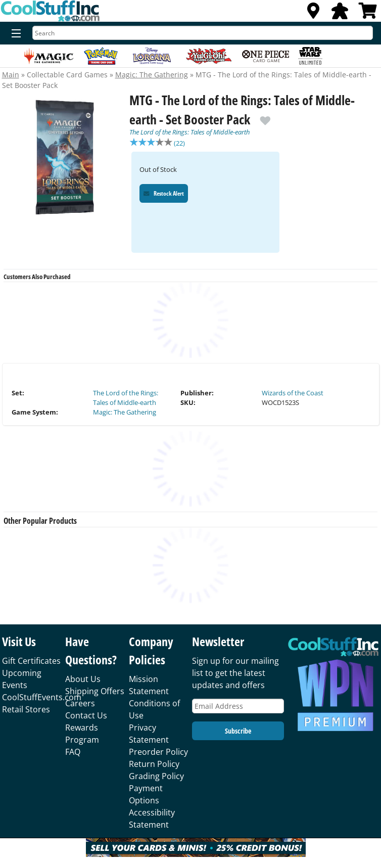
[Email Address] (238, 707)
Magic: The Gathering (151, 74)
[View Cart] (368, 13)
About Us (83, 680)
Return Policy (154, 764)
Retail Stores (26, 710)
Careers (80, 704)
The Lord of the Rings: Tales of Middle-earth (189, 132)
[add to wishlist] (265, 117)
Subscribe (238, 732)
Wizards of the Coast (292, 393)
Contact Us (86, 716)
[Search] (202, 33)
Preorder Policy (158, 752)
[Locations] (313, 13)
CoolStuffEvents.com (41, 698)
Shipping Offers (94, 692)
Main (10, 74)
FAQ (72, 752)
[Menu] (14, 33)
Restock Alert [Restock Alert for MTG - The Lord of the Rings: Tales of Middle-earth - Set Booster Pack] (164, 194)
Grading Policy (156, 777)
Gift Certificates (31, 661)
